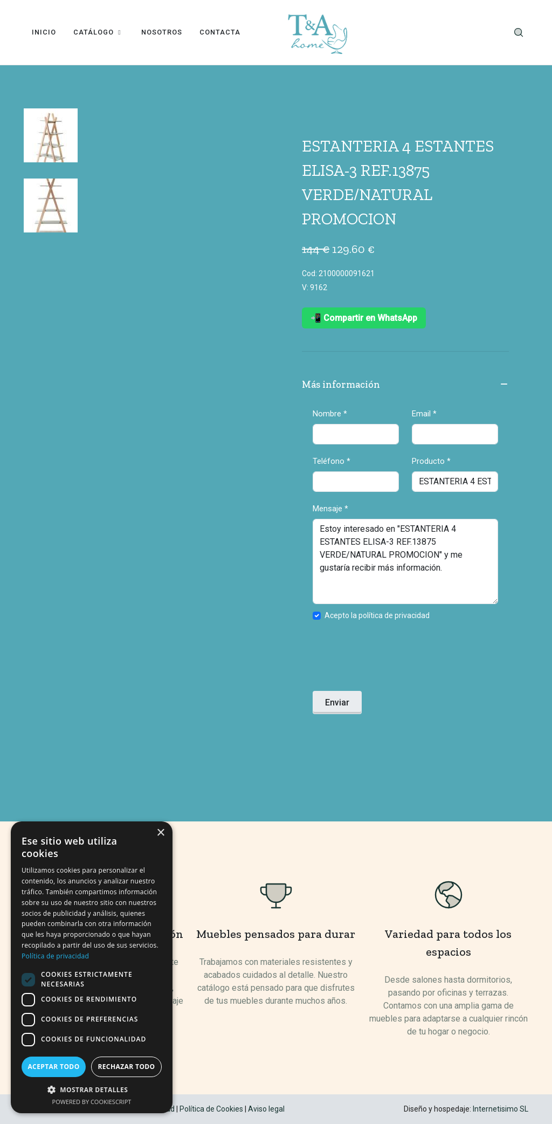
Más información (405, 385)
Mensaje (330, 508)
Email (424, 414)
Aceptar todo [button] (53, 1066)
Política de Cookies (211, 1109)
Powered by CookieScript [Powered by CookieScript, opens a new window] (92, 1102)
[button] (92, 1089)
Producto (431, 461)
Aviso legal (266, 1109)
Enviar (337, 702)
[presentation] (395, 659)
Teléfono (331, 461)
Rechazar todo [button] (126, 1066)
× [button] (160, 833)
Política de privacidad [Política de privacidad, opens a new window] (55, 956)
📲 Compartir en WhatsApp (363, 318)
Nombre (330, 414)
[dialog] (91, 967)
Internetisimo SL (500, 1109)
